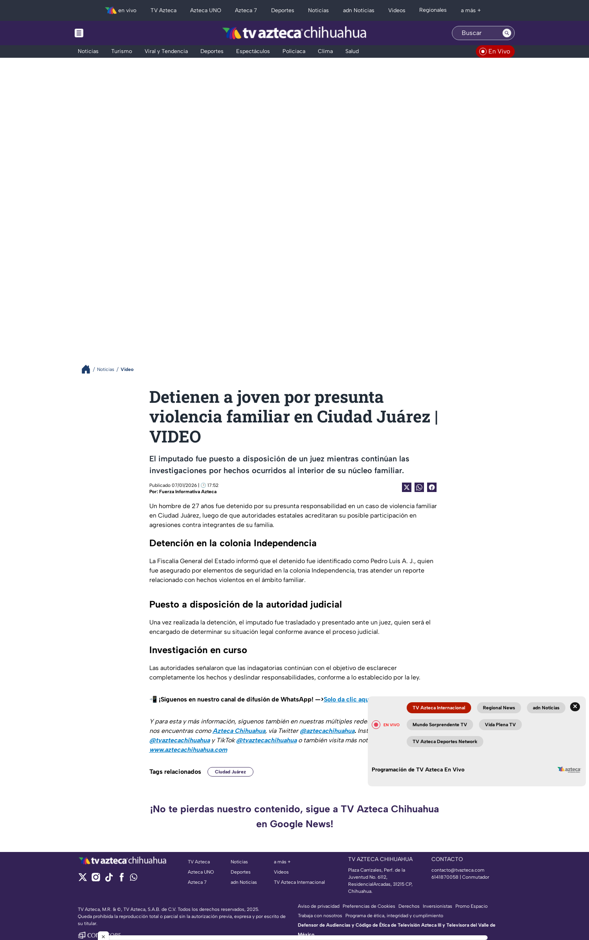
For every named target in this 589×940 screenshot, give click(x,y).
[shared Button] (419, 487)
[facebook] (122, 879)
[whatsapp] (134, 879)
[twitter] (83, 879)
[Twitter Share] (406, 487)
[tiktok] (109, 879)
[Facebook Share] (432, 487)
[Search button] (507, 33)
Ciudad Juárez (230, 772)
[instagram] (96, 879)
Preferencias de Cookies (369, 906)
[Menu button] (106, 33)
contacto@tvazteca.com (457, 870)
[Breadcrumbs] (89, 369)
